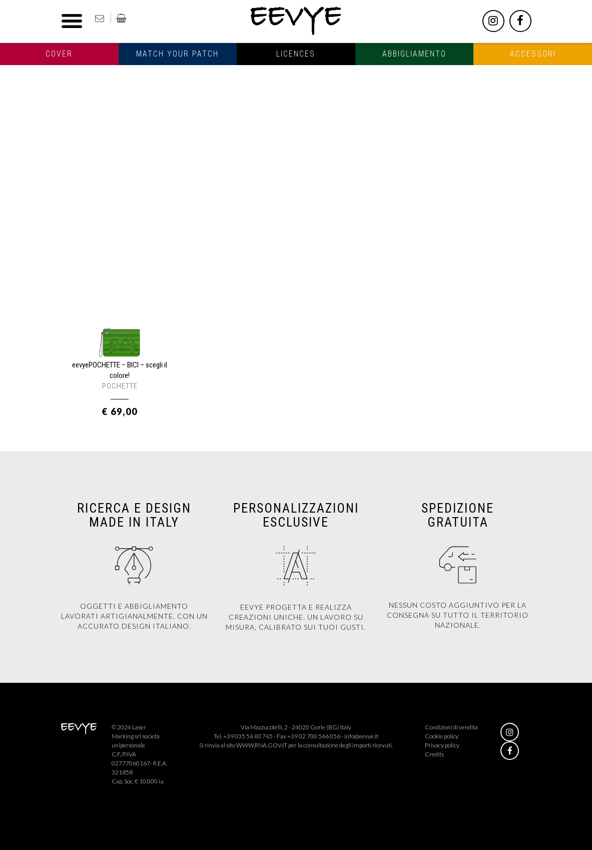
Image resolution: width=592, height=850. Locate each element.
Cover (59, 54)
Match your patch (177, 54)
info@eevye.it (361, 736)
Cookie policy (441, 736)
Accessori (533, 54)
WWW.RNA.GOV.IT (261, 745)
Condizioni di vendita (451, 727)
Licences (295, 54)
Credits (434, 754)
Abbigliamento (414, 54)
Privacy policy (442, 745)
